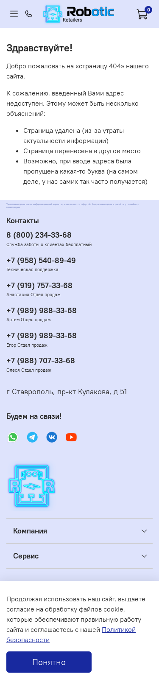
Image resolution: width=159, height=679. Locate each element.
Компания (30, 531)
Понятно (49, 662)
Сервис (26, 556)
